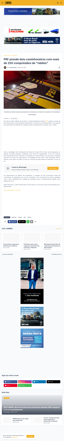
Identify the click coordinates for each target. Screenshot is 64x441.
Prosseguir (30, 436)
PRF (46, 121)
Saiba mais (14, 437)
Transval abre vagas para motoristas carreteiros (11, 245)
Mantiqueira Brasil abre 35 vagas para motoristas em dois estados (52, 245)
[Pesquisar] (61, 2)
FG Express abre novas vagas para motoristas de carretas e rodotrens (31, 245)
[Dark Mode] (58, 2)
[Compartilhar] (59, 67)
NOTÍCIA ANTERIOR (8, 254)
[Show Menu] (2, 2)
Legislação (14, 55)
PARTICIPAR (53, 168)
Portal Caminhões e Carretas (12, 190)
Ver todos (58, 228)
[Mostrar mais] (35, 221)
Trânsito (29, 217)
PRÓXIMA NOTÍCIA (56, 254)
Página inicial (7, 55)
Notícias (20, 217)
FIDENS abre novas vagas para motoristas (20, 419)
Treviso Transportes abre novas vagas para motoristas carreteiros (51, 419)
